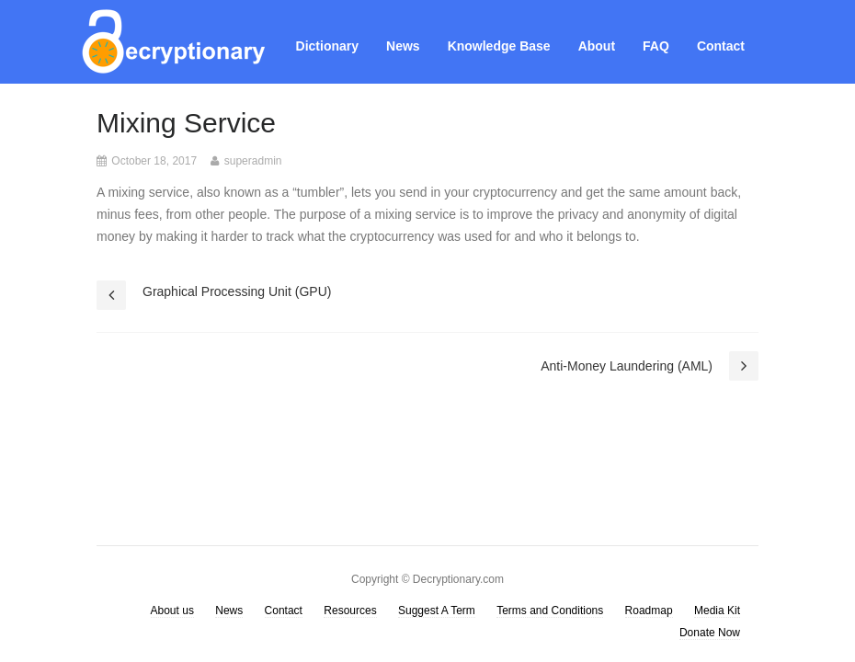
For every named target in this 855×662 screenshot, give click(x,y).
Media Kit (717, 610)
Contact (721, 46)
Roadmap (649, 610)
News (403, 46)
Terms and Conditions (549, 610)
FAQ (656, 46)
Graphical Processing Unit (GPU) (236, 291)
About (596, 46)
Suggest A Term (436, 610)
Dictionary (327, 46)
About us (172, 610)
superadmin (253, 160)
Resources (350, 610)
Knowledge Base (499, 46)
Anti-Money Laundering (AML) (626, 366)
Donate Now (709, 632)
